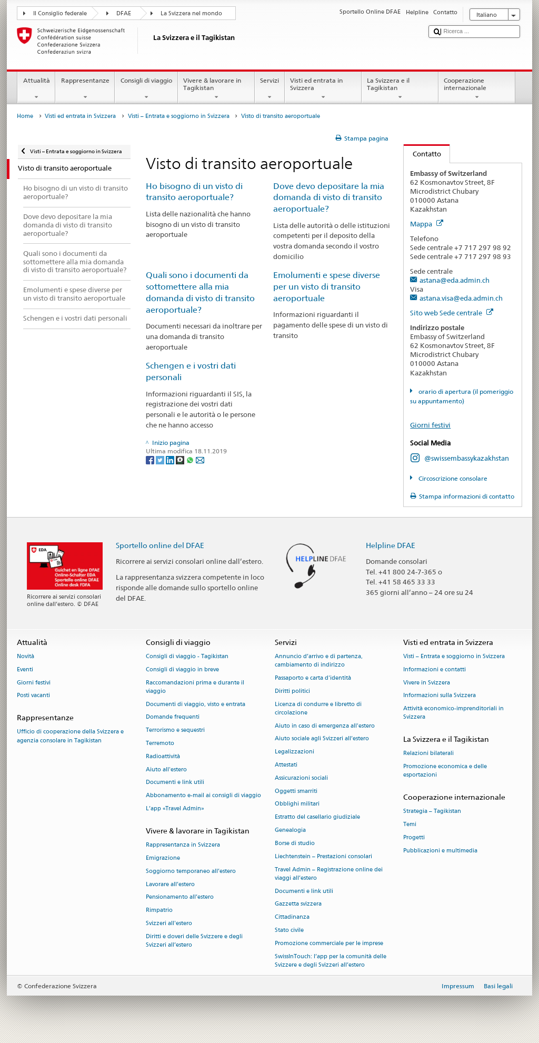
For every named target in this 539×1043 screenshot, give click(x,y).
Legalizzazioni (294, 752)
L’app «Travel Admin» (175, 809)
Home (25, 116)
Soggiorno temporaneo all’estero (191, 871)
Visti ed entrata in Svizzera (323, 89)
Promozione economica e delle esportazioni (445, 771)
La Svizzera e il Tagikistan (400, 89)
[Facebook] (151, 459)
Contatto (422, 154)
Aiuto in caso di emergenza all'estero (325, 725)
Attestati (286, 764)
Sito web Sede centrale (451, 313)
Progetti (414, 838)
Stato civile (289, 930)
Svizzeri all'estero (169, 923)
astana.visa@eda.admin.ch (461, 298)
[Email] (200, 459)
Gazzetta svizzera (298, 904)
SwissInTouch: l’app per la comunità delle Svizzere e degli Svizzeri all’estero (330, 960)
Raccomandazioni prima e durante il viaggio (195, 686)
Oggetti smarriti (296, 791)
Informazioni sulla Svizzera (439, 695)
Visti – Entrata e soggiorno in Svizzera (178, 116)
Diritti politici (292, 691)
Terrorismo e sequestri (175, 730)
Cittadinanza (292, 917)
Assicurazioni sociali (301, 777)
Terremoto (160, 743)
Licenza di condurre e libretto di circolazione (318, 708)
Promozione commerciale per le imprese (329, 943)
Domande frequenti (172, 717)
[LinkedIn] (171, 459)
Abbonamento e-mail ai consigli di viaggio (203, 795)
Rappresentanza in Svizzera (183, 845)
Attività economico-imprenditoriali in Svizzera (453, 713)
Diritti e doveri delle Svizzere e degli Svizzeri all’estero (194, 940)
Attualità (36, 89)
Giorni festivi (430, 425)
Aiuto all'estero (166, 769)
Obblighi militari (297, 804)
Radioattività (163, 756)
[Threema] (181, 459)
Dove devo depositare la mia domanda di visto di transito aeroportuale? (328, 197)
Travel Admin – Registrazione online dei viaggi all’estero (329, 873)
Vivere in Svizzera (426, 682)
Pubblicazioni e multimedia (440, 850)
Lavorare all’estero (170, 884)
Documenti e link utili (175, 782)
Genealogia (290, 830)
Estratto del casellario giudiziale (317, 817)
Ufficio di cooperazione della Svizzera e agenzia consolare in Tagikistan (70, 736)
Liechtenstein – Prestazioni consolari (323, 856)
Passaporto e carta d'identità (313, 677)
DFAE (123, 13)
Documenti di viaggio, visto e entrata (195, 704)
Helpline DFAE (390, 545)
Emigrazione (163, 858)
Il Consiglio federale (60, 13)
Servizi (269, 89)
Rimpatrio (159, 910)
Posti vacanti (33, 695)
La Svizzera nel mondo (191, 13)
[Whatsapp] (191, 459)
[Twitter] (161, 459)
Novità (25, 656)
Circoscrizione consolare (452, 478)
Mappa (426, 224)
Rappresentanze (85, 89)
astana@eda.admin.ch (455, 280)
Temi (409, 824)
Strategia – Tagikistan (432, 811)
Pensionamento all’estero (180, 897)
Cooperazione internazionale (477, 89)
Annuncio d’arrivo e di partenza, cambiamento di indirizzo (319, 660)
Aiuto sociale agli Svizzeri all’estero (322, 739)
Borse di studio (295, 843)
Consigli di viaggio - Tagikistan (187, 656)
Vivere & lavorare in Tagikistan (216, 89)
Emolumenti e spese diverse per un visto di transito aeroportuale (326, 286)
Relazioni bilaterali (428, 753)
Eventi (25, 669)
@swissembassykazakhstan (466, 458)
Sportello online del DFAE (160, 545)
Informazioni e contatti (434, 669)
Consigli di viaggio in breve (182, 669)
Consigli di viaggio (146, 89)
